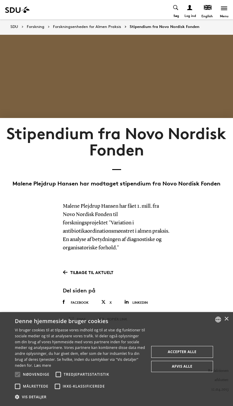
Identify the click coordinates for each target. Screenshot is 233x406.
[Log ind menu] (190, 9)
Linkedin (136, 302)
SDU (14, 27)
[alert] (116, 359)
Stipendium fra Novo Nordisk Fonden (164, 27)
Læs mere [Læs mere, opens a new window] (42, 365)
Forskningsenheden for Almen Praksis (87, 27)
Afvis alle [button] (182, 366)
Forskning (35, 27)
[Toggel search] (176, 9)
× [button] (226, 319)
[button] (18, 374)
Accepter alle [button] (182, 351)
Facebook (76, 302)
